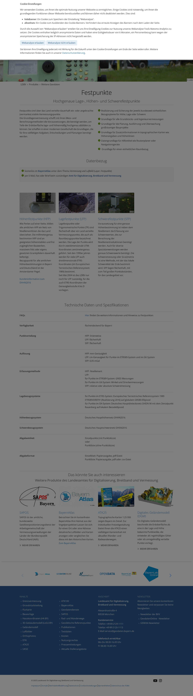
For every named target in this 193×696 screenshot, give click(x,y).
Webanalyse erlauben (33, 42)
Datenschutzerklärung (73, 52)
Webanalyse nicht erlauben (61, 42)
